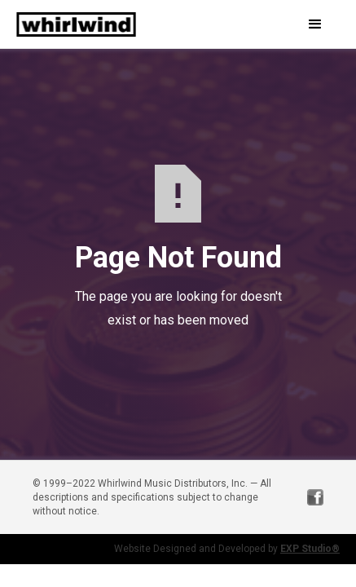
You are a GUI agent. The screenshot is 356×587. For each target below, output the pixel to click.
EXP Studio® (310, 548)
